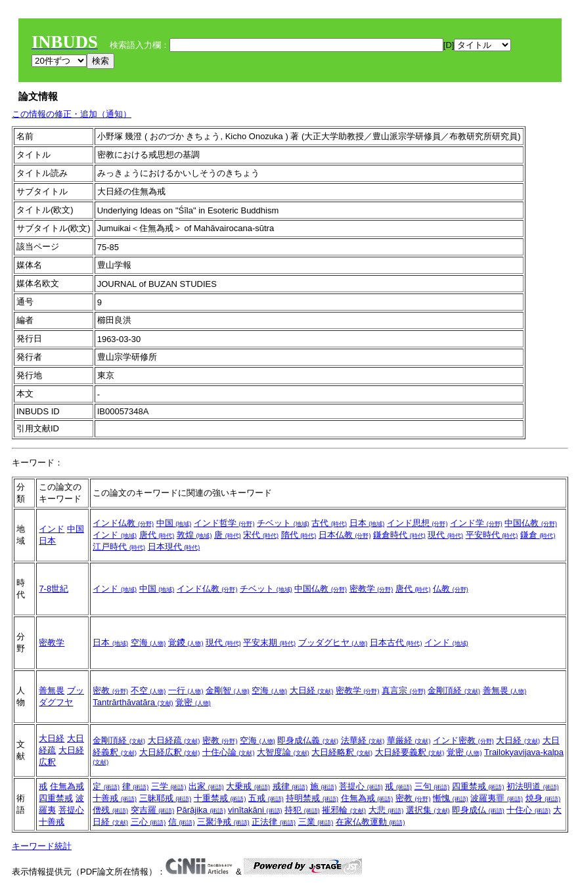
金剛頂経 (454, 690)
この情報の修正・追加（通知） (71, 114)
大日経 (312, 690)
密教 (110, 690)
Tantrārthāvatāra (133, 702)
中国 (75, 529)
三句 (432, 786)
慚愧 (450, 798)
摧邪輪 (344, 810)
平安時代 (492, 535)
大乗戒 (248, 786)
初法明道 (532, 786)
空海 (148, 642)
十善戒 (51, 822)
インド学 (476, 523)
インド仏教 (123, 523)
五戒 (266, 798)
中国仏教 (530, 523)
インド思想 (417, 523)
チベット (283, 523)
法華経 (363, 740)
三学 (169, 786)
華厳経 (409, 740)
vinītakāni (255, 810)
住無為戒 (67, 786)
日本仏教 (345, 535)
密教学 (371, 589)
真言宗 (404, 690)
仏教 (450, 589)
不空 (148, 690)
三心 (148, 822)
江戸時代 (119, 547)
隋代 (299, 535)
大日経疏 (174, 740)
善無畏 (51, 690)
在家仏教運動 (370, 822)
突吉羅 (153, 810)
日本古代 (396, 642)
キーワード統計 (42, 846)
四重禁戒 (56, 798)
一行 (186, 690)
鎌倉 (538, 535)
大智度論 (283, 752)
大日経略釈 (341, 752)
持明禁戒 (312, 798)
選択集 (428, 810)
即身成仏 (478, 810)
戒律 (290, 786)
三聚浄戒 (223, 822)
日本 (47, 541)
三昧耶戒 (165, 798)
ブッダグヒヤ (333, 642)
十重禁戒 (220, 798)
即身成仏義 (307, 740)
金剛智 (228, 690)
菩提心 (71, 810)
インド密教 (463, 740)
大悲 (386, 810)
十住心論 (228, 752)
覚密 (193, 702)
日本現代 (174, 547)
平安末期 (269, 642)
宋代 (261, 535)
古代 (329, 523)
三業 (316, 822)
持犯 (302, 810)
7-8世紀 (53, 589)
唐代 (157, 535)
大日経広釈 (169, 752)
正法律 (274, 822)
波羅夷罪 (496, 798)
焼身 (543, 798)
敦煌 (194, 535)
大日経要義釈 (410, 752)
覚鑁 (186, 642)
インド (51, 529)
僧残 (110, 810)
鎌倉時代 (399, 535)
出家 (206, 786)
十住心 (528, 810)
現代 (445, 535)
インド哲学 (224, 523)
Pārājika (201, 810)
